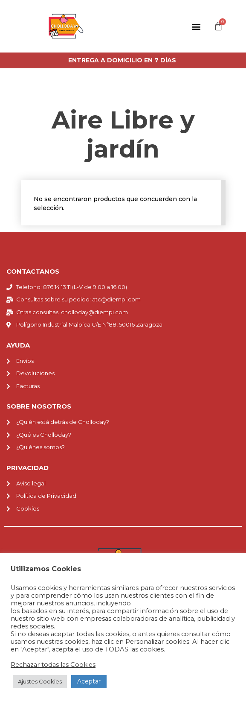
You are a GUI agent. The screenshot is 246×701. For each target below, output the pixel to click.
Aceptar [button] (89, 681)
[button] (196, 26)
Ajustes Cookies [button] (40, 681)
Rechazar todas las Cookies (53, 665)
